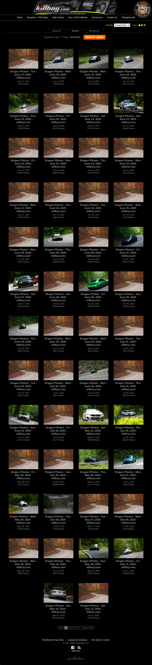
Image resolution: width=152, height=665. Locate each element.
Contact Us (112, 17)
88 (85, 628)
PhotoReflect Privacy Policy (53, 640)
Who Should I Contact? (101, 640)
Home (19, 17)
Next (91, 628)
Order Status (58, 17)
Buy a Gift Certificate (77, 17)
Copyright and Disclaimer (78, 640)
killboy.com (76, 7)
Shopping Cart (128, 17)
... (81, 628)
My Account (97, 17)
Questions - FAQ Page (37, 17)
